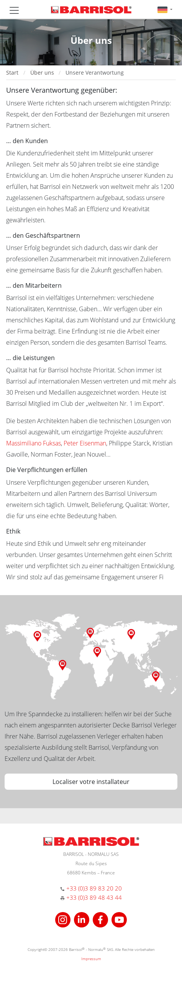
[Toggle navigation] (14, 10)
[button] (165, 9)
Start (12, 72)
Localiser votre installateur (91, 781)
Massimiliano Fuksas (33, 443)
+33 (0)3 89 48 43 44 (94, 897)
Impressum (91, 958)
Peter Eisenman (85, 443)
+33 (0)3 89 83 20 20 (94, 888)
